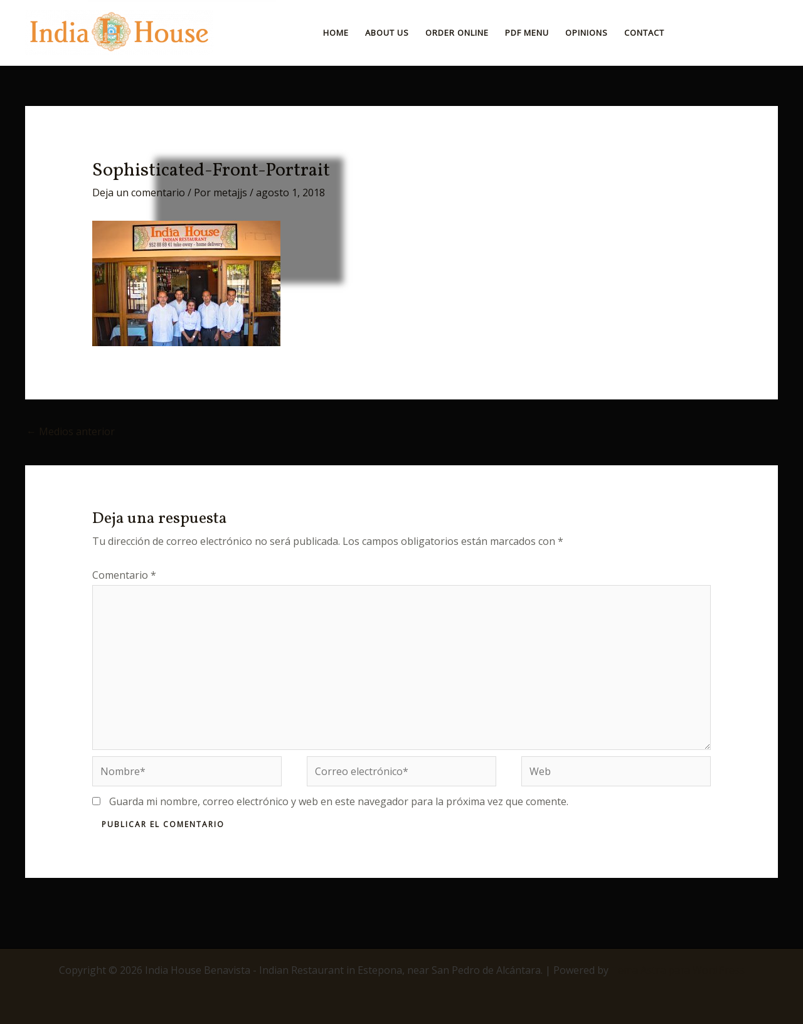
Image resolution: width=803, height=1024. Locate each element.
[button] (731, 32)
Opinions (586, 32)
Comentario (124, 575)
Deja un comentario (138, 192)
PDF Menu (527, 32)
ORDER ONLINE (457, 32)
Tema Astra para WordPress (678, 970)
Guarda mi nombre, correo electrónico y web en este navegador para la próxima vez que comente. (338, 801)
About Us (387, 32)
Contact (644, 32)
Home (336, 32)
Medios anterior (70, 431)
